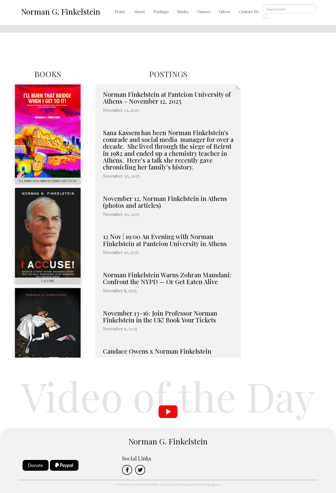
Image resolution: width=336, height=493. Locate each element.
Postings (161, 11)
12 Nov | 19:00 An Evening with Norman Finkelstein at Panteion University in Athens (165, 239)
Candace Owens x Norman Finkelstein (157, 351)
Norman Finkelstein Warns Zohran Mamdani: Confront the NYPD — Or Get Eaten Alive (167, 278)
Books (182, 11)
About (139, 11)
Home (120, 11)
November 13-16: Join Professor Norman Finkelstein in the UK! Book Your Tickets (160, 316)
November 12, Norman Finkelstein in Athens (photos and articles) (165, 201)
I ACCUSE (47, 281)
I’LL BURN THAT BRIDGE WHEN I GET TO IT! (47, 181)
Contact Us (249, 11)
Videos (224, 11)
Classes (203, 11)
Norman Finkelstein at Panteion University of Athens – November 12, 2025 (167, 97)
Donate (35, 465)
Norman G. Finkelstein (60, 11)
